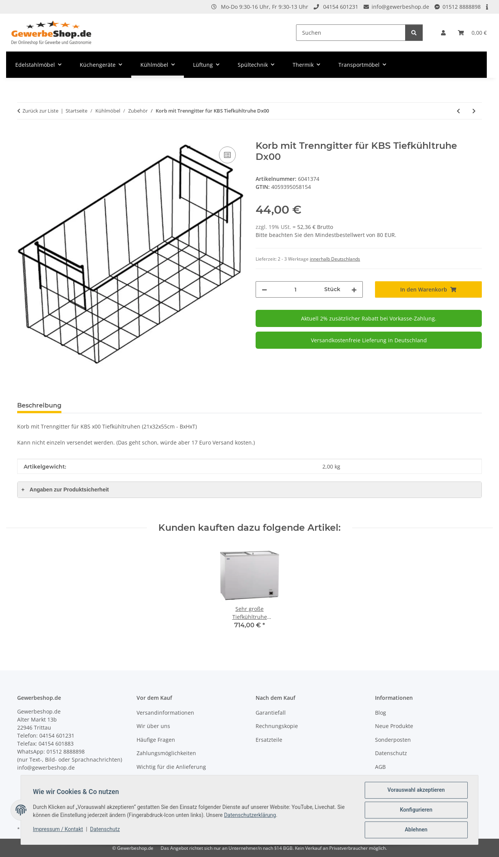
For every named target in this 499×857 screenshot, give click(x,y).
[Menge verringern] (264, 289)
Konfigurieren (415, 810)
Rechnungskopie (277, 726)
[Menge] (295, 289)
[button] (443, 32)
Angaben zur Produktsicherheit (65, 489)
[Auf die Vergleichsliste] (227, 155)
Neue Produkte (394, 726)
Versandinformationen (165, 712)
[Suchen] (351, 32)
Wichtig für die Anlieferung (171, 766)
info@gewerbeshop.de (400, 6)
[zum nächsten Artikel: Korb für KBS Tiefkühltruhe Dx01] (474, 111)
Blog (380, 712)
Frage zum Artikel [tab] (102, 405)
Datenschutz (105, 829)
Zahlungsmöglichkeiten (166, 753)
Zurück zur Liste (40, 110)
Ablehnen (415, 830)
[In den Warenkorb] (23, 136)
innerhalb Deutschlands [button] (335, 259)
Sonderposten (393, 739)
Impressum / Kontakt (58, 829)
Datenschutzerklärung (250, 815)
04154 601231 (340, 6)
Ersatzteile (269, 739)
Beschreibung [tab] (39, 405)
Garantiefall (271, 712)
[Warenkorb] (472, 32)
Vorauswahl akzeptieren (415, 790)
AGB (380, 766)
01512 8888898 (462, 6)
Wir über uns (153, 726)
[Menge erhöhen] (354, 289)
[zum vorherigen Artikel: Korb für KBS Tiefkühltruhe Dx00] (458, 111)
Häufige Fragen (156, 739)
